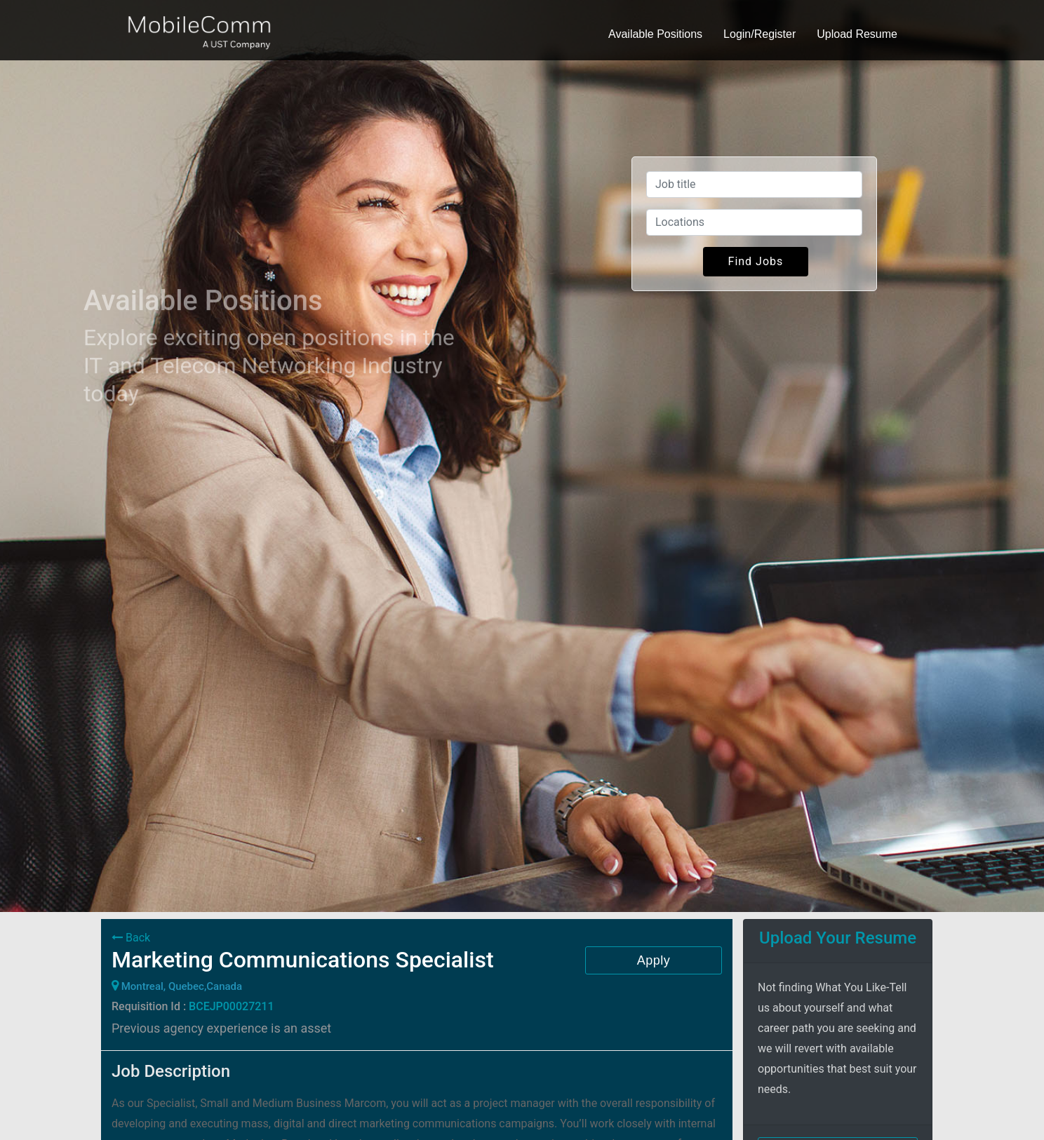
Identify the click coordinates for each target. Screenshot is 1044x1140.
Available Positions (655, 34)
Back (131, 937)
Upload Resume (857, 34)
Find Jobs (756, 261)
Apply (654, 960)
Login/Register (759, 34)
